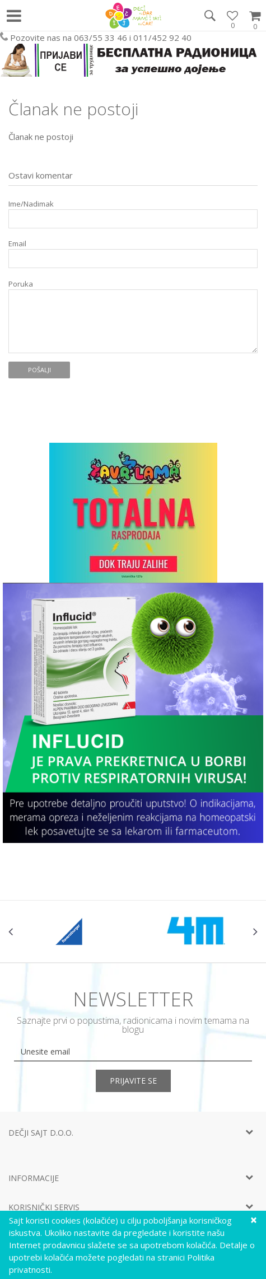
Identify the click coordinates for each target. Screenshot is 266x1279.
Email (17, 244)
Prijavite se (133, 1080)
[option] (70, 931)
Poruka (20, 284)
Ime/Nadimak (31, 204)
